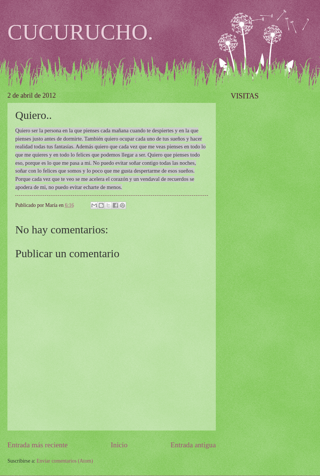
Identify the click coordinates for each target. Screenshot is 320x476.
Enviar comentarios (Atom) (64, 461)
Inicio (119, 445)
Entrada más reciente (37, 445)
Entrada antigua (193, 445)
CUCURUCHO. (80, 32)
